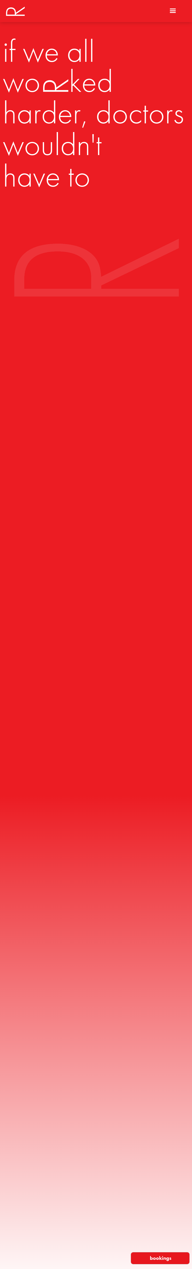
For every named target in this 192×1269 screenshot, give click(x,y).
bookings (161, 1258)
